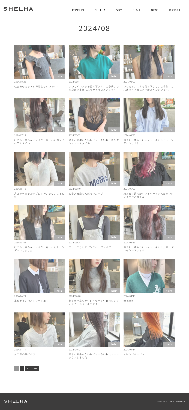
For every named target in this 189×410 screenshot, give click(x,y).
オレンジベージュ (134, 355)
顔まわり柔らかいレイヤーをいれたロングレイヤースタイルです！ (94, 303)
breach (128, 301)
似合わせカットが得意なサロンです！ (36, 87)
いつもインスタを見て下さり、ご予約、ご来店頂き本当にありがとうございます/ (94, 89)
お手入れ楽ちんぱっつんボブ (86, 194)
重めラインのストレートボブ (31, 301)
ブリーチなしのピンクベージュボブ (90, 248)
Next (34, 368)
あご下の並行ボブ (24, 355)
